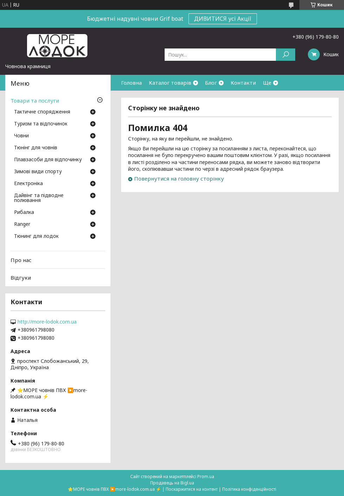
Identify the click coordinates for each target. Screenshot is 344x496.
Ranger (22, 224)
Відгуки (21, 277)
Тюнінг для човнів (35, 148)
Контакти (243, 82)
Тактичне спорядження (42, 112)
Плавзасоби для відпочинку (48, 160)
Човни (21, 136)
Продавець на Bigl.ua (172, 483)
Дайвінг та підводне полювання (39, 198)
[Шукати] (285, 54)
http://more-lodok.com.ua (47, 322)
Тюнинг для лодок (36, 236)
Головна (131, 82)
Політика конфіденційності (249, 489)
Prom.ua (205, 476)
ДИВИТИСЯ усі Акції (222, 18)
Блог (211, 82)
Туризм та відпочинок (40, 124)
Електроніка (28, 184)
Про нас (21, 259)
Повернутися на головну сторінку (179, 178)
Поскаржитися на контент (192, 489)
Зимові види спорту (38, 172)
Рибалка (24, 212)
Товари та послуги (35, 100)
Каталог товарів (170, 82)
